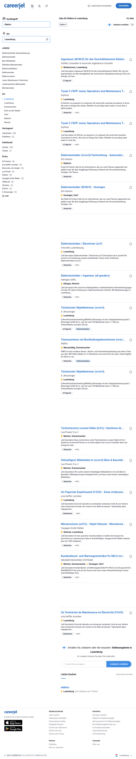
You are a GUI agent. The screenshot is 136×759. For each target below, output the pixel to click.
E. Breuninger (68, 311)
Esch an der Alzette (12, 111)
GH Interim (66, 159)
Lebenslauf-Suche (99, 731)
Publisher (53, 744)
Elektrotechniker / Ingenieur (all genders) (85, 275)
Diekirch (7, 118)
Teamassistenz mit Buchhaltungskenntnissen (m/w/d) (93, 339)
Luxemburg (9, 99)
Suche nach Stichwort (58, 727)
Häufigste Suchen (56, 724)
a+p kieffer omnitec (71, 496)
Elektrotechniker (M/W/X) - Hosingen (83, 187)
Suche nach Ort (55, 731)
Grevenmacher (10, 107)
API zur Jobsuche (56, 747)
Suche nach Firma (56, 734)
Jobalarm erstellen (119, 664)
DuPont (65, 95)
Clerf (6, 114)
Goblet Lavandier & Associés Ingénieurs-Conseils (87, 63)
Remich (7, 122)
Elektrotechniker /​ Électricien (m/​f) (81, 243)
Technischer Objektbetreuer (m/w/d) (82, 307)
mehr (5, 196)
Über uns (96, 744)
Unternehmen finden (57, 721)
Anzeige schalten (99, 715)
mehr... (77, 112)
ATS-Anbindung (98, 734)
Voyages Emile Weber (72, 528)
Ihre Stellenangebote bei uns (104, 724)
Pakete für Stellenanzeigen (103, 718)
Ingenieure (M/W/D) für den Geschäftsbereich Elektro (92, 59)
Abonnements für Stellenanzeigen (106, 721)
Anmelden (124, 5)
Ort (6, 33)
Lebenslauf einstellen (100, 6)
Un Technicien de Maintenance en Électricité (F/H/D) (92, 612)
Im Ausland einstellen (101, 727)
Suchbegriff (10, 18)
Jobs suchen (54, 715)
